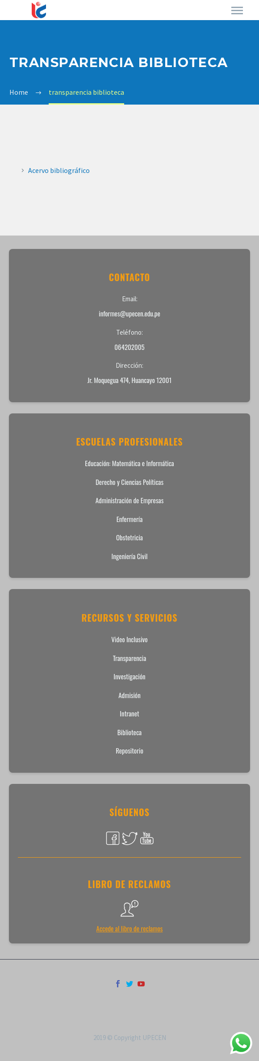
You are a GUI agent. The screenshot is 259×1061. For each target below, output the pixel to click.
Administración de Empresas (130, 500)
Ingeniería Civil (129, 556)
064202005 (129, 347)
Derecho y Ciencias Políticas (129, 482)
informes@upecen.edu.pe (129, 313)
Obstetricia (129, 537)
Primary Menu (237, 10)
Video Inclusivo (129, 639)
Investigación (129, 676)
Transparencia (129, 658)
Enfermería (130, 519)
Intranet (129, 713)
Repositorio (129, 750)
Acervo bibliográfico (59, 170)
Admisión (129, 695)
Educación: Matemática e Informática (129, 463)
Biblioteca (129, 732)
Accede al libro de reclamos (129, 928)
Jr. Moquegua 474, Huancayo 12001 (130, 380)
